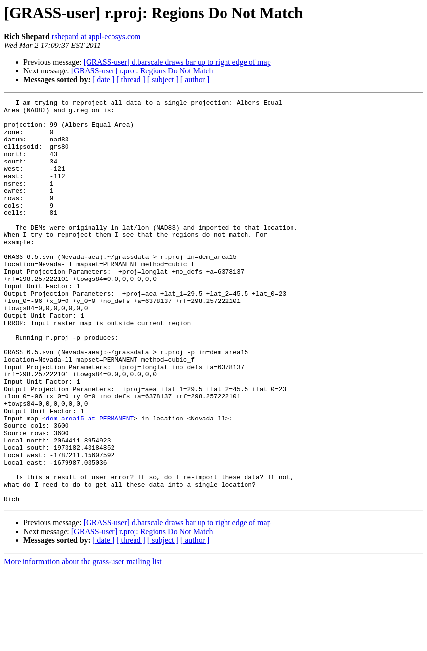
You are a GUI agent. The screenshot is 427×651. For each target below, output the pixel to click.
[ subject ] (163, 79)
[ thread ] (130, 79)
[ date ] (103, 79)
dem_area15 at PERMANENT (90, 482)
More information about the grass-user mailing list (83, 642)
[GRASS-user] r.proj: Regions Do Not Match (142, 71)
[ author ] (195, 79)
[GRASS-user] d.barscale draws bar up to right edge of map (177, 62)
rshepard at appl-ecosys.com (96, 36)
